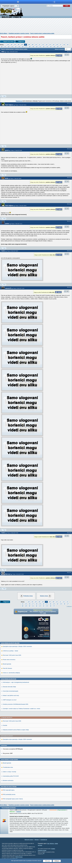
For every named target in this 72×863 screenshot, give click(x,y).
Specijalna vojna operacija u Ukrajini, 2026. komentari (17, 646)
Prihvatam (47, 861)
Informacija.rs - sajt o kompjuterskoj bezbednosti (16, 682)
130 (37, 46)
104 (15, 44)
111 (39, 44)
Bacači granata (7, 664)
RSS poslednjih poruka (9, 794)
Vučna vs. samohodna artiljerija (11, 672)
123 (12, 46)
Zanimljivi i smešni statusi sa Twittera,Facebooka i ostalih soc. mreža (21, 708)
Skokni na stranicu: (59, 49)
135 (54, 46)
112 (43, 44)
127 (26, 46)
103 (11, 44)
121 (5, 46)
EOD (6, 178)
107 (25, 44)
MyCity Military (3, 33)
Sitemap (37, 839)
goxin (7, 150)
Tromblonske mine (8, 767)
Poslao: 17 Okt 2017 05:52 (20, 105)
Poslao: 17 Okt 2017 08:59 (20, 205)
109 (32, 44)
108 (29, 44)
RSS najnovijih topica (8, 790)
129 (33, 46)
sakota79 (8, 288)
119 (67, 44)
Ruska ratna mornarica (9, 659)
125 (19, 46)
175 (61, 46)
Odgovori (21, 41)
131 (40, 46)
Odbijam (57, 861)
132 (43, 46)
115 (53, 44)
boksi (3, 251)
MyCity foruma (19, 856)
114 (50, 44)
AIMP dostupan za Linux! (9, 700)
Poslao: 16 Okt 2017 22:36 (11, 51)
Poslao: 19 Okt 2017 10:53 (18, 574)
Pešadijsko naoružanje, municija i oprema (19, 33)
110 (36, 44)
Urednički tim (43, 839)
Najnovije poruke (29, 839)
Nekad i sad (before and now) (11, 695)
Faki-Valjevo (9, 105)
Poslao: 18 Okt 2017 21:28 (18, 288)
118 (64, 44)
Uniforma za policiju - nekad (10, 651)
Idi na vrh (70, 606)
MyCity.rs (52, 843)
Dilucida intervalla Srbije (9, 686)
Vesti (48, 843)
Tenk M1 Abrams (7, 668)
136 (57, 46)
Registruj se (19, 101)
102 (8, 44)
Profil (4, 96)
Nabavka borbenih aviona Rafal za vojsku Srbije (16, 729)
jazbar (7, 223)
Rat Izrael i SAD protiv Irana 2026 (12, 655)
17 (67, 291)
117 (60, 44)
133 (47, 46)
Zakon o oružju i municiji (9, 771)
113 (46, 44)
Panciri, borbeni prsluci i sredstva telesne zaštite (42, 33)
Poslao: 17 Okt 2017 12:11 (16, 223)
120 (1, 46)
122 (8, 46)
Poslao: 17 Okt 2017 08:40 (15, 178)
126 (22, 46)
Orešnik (5, 725)
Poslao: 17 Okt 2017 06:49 (16, 150)
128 (29, 46)
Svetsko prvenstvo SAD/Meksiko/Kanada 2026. (15, 704)
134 (50, 46)
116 (57, 44)
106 (22, 44)
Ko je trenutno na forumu (9, 807)
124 (15, 46)
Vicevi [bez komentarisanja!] (10, 691)
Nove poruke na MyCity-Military (10, 643)
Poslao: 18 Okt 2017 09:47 (12, 251)
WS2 (2, 51)
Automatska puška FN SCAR (11, 776)
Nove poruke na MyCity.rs (8, 678)
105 (18, 44)
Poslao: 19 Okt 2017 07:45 (12, 532)
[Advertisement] (36, 25)
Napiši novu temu (8, 41)
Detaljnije (18, 811)
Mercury (8, 574)
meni (18, 2)
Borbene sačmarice (8, 780)
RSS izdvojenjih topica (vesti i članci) (13, 799)
